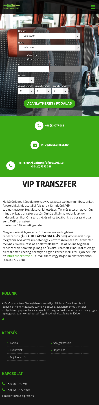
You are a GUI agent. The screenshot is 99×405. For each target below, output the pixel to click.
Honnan (22, 31)
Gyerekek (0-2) (25, 86)
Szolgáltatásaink (62, 343)
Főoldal (14, 343)
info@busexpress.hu (20, 256)
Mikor (21, 64)
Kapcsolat (59, 350)
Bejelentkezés (18, 357)
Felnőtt (21, 75)
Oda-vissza (33, 59)
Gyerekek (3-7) (42, 86)
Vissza (53, 64)
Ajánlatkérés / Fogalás (49, 103)
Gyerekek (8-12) (60, 86)
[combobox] (49, 36)
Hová (21, 42)
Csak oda (32, 55)
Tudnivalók (16, 350)
